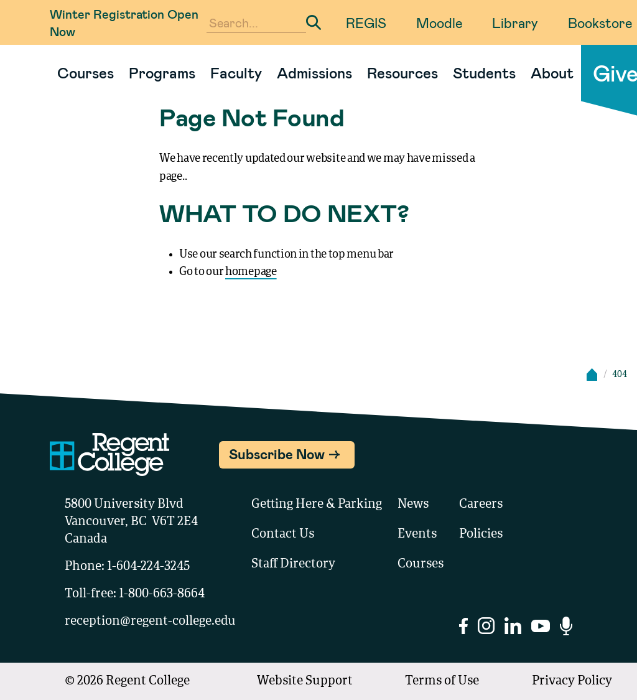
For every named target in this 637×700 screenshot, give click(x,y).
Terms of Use (442, 681)
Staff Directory (293, 564)
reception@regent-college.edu (150, 621)
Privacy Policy (572, 681)
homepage (251, 272)
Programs (162, 72)
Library (515, 22)
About (552, 72)
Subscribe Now (277, 454)
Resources (402, 72)
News (413, 504)
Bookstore (600, 22)
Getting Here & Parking (316, 504)
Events (417, 534)
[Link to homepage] (45, 73)
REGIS (366, 22)
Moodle (439, 22)
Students (484, 72)
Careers (481, 504)
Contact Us (282, 534)
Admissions (314, 72)
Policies (481, 534)
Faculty (236, 72)
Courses (85, 72)
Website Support (305, 681)
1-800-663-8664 (162, 594)
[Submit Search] (313, 22)
